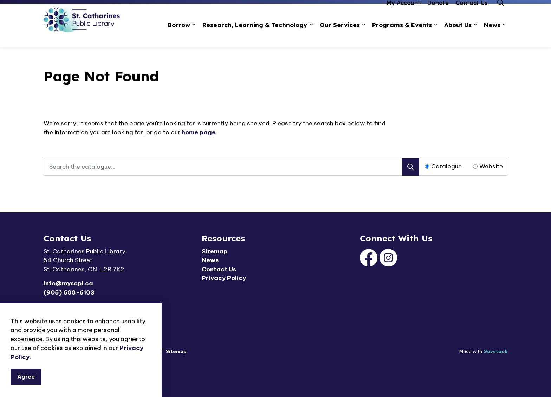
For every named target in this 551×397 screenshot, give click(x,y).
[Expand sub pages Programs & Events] (435, 37)
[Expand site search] (500, 15)
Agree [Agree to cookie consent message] (26, 376)
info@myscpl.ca (68, 283)
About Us (458, 36)
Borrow (179, 36)
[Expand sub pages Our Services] (363, 37)
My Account (403, 14)
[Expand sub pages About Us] (475, 37)
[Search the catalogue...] (231, 167)
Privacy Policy (224, 278)
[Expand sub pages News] (503, 37)
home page (199, 132)
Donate (438, 14)
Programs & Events (402, 36)
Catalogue (446, 166)
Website (491, 166)
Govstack (495, 351)
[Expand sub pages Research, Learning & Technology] (311, 37)
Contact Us (471, 14)
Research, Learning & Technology (254, 36)
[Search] (410, 167)
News (492, 36)
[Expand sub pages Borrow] (193, 37)
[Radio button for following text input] (427, 166)
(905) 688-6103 (69, 292)
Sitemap (214, 251)
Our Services (340, 36)
